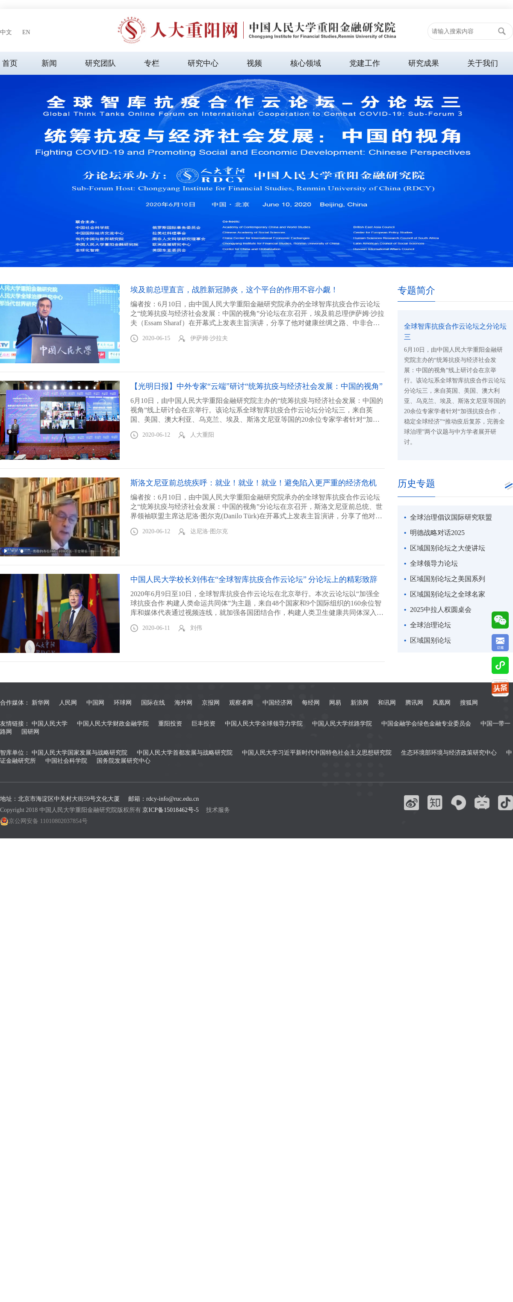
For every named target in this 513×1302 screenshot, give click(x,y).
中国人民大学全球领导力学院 (264, 723)
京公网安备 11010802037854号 (44, 821)
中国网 (95, 702)
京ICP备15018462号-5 (170, 810)
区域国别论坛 (430, 640)
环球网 (123, 702)
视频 (254, 63)
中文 (6, 32)
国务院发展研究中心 (123, 761)
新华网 (41, 702)
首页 (10, 63)
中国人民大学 (50, 723)
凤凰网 (442, 702)
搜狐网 (469, 702)
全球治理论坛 (430, 625)
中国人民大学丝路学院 (342, 723)
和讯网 (387, 702)
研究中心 (203, 63)
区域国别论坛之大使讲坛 (447, 548)
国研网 (30, 732)
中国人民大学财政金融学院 (113, 723)
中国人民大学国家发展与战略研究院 (79, 752)
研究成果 (423, 63)
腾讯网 (414, 702)
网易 (335, 702)
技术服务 (218, 810)
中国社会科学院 (66, 761)
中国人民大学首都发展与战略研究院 (185, 752)
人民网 (68, 702)
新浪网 (360, 702)
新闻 (49, 63)
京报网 (211, 702)
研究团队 (100, 63)
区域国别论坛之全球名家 (447, 594)
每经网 (311, 702)
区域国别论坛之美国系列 (447, 578)
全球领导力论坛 (434, 563)
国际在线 (153, 702)
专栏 (151, 63)
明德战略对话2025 (437, 532)
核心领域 (305, 63)
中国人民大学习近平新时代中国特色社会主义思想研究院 (317, 752)
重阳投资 (170, 723)
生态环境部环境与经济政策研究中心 (449, 752)
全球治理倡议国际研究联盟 (451, 517)
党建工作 (364, 63)
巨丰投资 (203, 723)
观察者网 (241, 702)
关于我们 (482, 63)
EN (26, 32)
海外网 (183, 702)
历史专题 (416, 483)
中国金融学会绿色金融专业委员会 (426, 723)
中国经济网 (277, 702)
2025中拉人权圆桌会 (441, 609)
